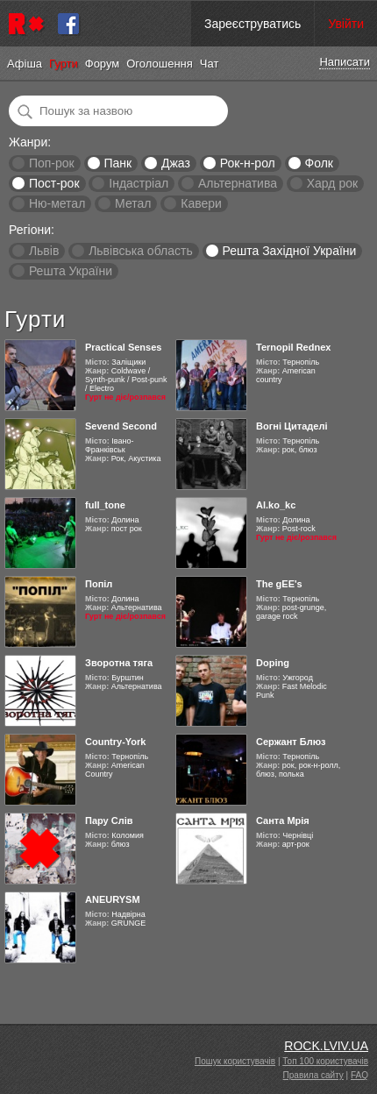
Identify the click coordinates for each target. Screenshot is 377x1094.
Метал (133, 203)
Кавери (201, 203)
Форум (102, 63)
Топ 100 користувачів (325, 1061)
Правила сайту (313, 1075)
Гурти (63, 63)
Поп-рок (52, 163)
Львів (44, 251)
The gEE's (279, 584)
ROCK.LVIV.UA (326, 1046)
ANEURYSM (112, 899)
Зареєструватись (252, 24)
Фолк (319, 163)
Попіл (98, 584)
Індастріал (138, 183)
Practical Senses (123, 347)
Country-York (115, 741)
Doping (272, 662)
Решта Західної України (289, 251)
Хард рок (332, 183)
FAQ (359, 1075)
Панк (117, 163)
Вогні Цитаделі (291, 426)
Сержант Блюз (291, 741)
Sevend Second (121, 426)
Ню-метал (57, 203)
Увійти (346, 24)
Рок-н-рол (247, 163)
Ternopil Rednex (293, 347)
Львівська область (141, 251)
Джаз (175, 163)
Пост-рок (54, 183)
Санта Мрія (282, 820)
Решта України (70, 271)
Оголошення (159, 63)
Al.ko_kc (275, 505)
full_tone (105, 505)
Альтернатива (237, 183)
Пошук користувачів (235, 1061)
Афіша (24, 63)
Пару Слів (109, 820)
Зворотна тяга (119, 662)
